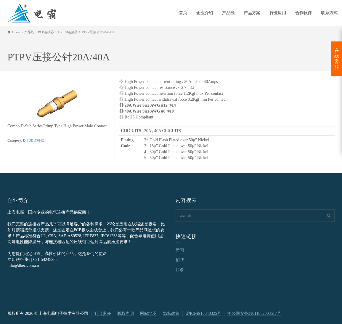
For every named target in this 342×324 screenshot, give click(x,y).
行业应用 (277, 13)
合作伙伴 (303, 13)
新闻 (180, 250)
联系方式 (329, 13)
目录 (180, 269)
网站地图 (148, 313)
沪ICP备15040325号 (203, 313)
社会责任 (102, 313)
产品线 (228, 13)
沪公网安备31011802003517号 (254, 313)
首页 (183, 13)
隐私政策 (171, 313)
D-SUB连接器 (33, 140)
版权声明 (125, 313)
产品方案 (252, 13)
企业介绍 (204, 13)
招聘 (180, 260)
